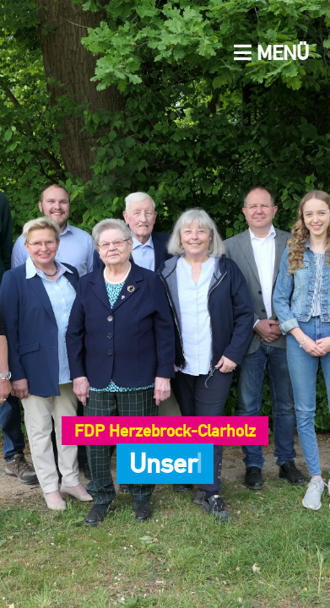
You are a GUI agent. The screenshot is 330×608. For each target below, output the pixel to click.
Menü (271, 52)
